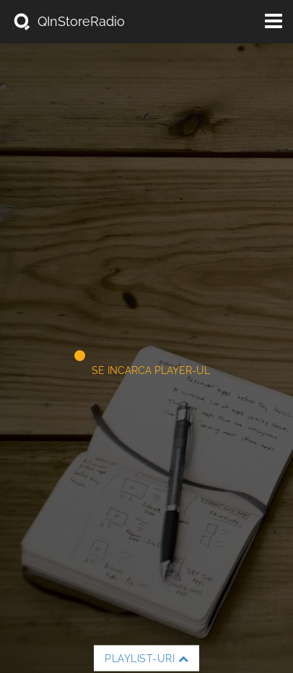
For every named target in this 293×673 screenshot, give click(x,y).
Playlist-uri (146, 658)
